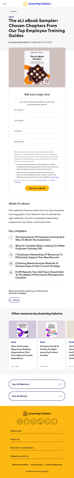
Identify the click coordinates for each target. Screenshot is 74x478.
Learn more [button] (55, 177)
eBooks (14, 11)
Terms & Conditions (20, 465)
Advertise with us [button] (37, 456)
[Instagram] (54, 421)
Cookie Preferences (54, 465)
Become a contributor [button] (37, 447)
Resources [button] (37, 431)
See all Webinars (37, 384)
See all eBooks (37, 396)
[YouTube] (40, 421)
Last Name (19, 120)
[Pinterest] (47, 421)
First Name (19, 110)
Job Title (18, 131)
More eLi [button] (37, 439)
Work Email (19, 142)
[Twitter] (26, 421)
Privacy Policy (42, 180)
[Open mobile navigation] (4, 3)
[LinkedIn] (33, 421)
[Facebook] (20, 421)
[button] (14, 299)
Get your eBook (37, 188)
